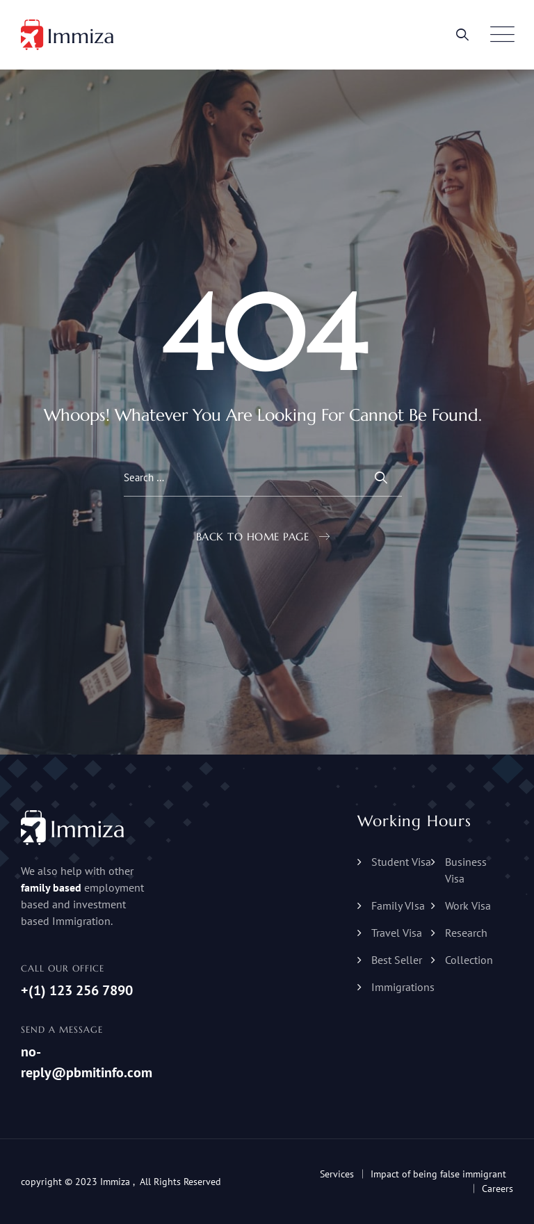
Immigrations (403, 987)
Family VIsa (398, 905)
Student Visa (401, 862)
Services (337, 1174)
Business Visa (466, 870)
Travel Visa (396, 933)
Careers (497, 1188)
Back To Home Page (252, 536)
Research (466, 933)
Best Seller (396, 960)
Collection (469, 960)
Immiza (115, 1181)
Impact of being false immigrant (438, 1174)
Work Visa (468, 905)
